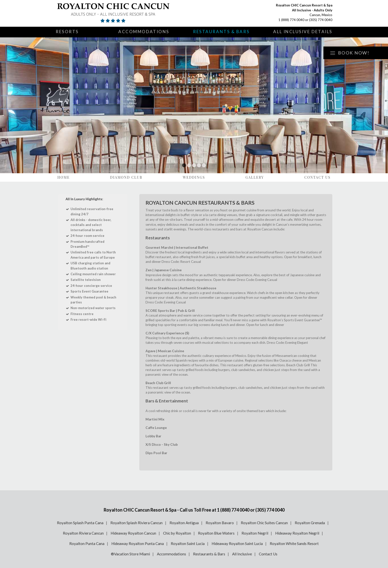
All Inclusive (242, 554)
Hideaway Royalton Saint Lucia (237, 543)
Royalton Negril (255, 533)
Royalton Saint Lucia (188, 543)
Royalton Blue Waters (216, 533)
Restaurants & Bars (221, 31)
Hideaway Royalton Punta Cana (137, 543)
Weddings (194, 177)
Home (63, 177)
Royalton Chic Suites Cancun (264, 522)
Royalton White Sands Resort (294, 543)
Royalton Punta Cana (86, 543)
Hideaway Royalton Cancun (133, 533)
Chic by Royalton (177, 533)
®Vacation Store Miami (130, 554)
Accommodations (143, 31)
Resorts (67, 31)
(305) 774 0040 (320, 20)
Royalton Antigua (184, 522)
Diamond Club (126, 177)
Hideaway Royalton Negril (297, 533)
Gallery (254, 177)
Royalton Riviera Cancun (83, 533)
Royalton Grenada (310, 522)
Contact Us (317, 177)
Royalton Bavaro (220, 522)
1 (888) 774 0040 (291, 20)
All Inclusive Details (302, 31)
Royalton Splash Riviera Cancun (136, 522)
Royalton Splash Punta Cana (80, 522)
